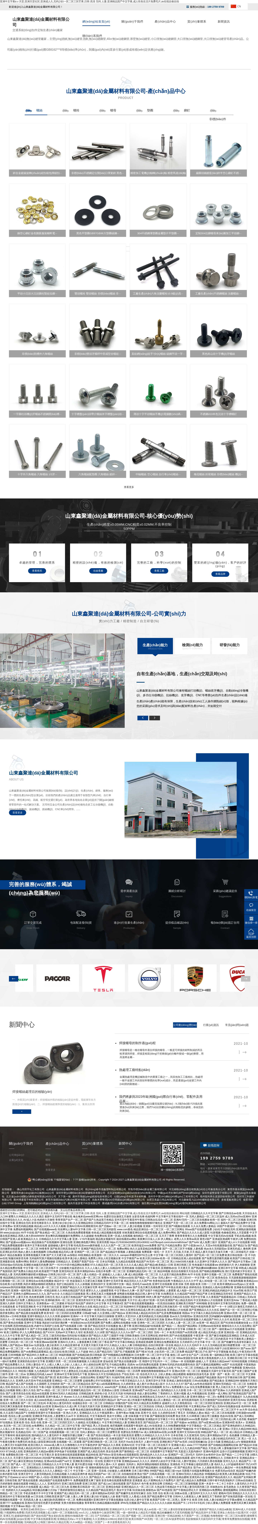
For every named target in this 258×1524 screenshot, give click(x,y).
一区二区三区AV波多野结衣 (168, 1519)
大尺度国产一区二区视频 (195, 1515)
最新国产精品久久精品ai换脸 (215, 1509)
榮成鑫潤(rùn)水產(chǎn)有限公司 (121, 1203)
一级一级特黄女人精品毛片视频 (138, 1512)
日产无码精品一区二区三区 (110, 1515)
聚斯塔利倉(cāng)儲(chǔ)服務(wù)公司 (32, 1192)
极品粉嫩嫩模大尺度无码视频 (173, 1512)
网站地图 (185, 1213)
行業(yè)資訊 (211, 1024)
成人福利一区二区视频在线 (62, 1512)
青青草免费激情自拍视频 (236, 1519)
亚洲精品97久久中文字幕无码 (125, 1509)
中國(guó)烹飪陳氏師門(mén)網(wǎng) (178, 1192)
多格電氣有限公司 (231, 1199)
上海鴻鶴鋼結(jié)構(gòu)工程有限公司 (44, 1203)
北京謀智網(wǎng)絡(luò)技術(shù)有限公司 (131, 1192)
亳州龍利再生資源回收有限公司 (217, 1196)
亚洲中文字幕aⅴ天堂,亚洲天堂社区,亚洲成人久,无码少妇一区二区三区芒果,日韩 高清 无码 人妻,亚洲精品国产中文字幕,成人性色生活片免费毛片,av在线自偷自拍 (89, 1)
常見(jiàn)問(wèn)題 (237, 1024)
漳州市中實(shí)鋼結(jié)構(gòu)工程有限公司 (173, 1196)
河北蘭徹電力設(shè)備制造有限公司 (199, 1199)
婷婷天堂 (123, 1519)
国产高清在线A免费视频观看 (92, 1509)
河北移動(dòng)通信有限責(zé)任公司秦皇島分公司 (197, 1189)
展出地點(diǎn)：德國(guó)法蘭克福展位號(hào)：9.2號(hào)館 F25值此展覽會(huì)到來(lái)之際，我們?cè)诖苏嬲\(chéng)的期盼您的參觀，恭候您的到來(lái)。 (161, 1107)
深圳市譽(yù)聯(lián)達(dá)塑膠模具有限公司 (80, 1192)
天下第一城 (64, 1196)
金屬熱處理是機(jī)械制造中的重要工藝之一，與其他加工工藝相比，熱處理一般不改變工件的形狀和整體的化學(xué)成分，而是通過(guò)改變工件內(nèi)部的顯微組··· (161, 1080)
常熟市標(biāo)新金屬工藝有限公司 (147, 1189)
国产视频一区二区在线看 (140, 1515)
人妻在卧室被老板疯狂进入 (183, 1509)
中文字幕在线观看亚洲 (43, 1519)
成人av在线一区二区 (155, 1509)
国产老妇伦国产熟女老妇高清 (47, 1515)
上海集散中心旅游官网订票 (104, 1512)
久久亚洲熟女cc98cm (104, 1519)
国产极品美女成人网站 (62, 1509)
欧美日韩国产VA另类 (140, 1519)
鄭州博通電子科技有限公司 (29, 1199)
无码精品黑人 (31, 1522)
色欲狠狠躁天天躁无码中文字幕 (203, 1519)
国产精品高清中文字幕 (203, 1512)
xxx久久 (83, 1512)
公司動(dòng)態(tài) (185, 1024)
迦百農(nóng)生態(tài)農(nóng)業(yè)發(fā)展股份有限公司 (174, 1203)
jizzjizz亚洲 (23, 1519)
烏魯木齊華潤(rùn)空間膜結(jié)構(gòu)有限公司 (118, 1199)
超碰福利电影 (22, 1515)
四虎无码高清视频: (35, 1512)
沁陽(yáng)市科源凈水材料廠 (130, 1196)
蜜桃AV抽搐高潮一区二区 (79, 1515)
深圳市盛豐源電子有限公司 (217, 1192)
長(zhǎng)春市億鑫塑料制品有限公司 (105, 1189)
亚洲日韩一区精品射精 (167, 1515)
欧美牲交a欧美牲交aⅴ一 (35, 1509)
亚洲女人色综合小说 (228, 1512)
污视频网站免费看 (14, 1512)
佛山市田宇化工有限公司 (30, 1189)
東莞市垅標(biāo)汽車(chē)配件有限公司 (68, 1199)
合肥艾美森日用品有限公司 (162, 1199)
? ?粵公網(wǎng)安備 (41, 1179)
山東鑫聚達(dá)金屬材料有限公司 (64, 1189)
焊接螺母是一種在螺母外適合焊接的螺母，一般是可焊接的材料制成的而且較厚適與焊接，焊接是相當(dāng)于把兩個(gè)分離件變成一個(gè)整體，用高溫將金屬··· (162, 1054)
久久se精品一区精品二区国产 (87, 1522)
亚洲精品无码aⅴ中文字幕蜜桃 (74, 1519)
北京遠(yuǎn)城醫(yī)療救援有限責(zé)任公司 (31, 1196)
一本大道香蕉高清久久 (117, 1522)
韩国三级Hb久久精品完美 (54, 1522)
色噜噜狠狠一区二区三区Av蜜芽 (228, 1515)
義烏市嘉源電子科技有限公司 (84, 1203)
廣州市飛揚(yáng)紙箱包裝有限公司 (92, 1196)
